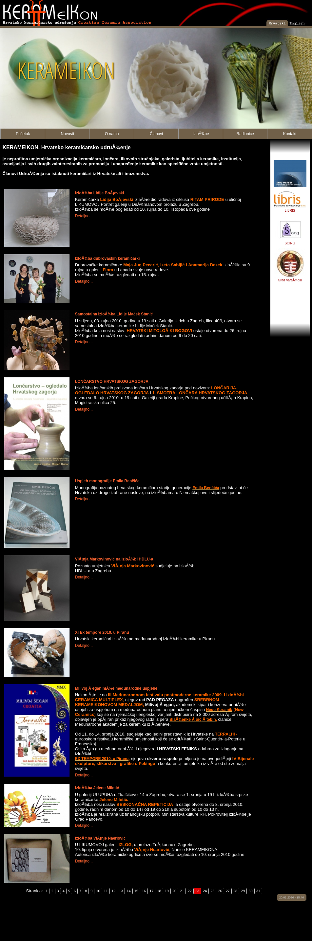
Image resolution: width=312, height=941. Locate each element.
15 (136, 891)
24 (205, 891)
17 (151, 891)
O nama (112, 134)
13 (121, 891)
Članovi (156, 134)
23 (197, 891)
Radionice (245, 134)
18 (159, 891)
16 (144, 891)
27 (228, 891)
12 (113, 891)
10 (98, 891)
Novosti (67, 134)
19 (167, 891)
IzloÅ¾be (201, 134)
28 (235, 891)
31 (258, 891)
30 (250, 891)
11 (106, 891)
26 (220, 891)
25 (212, 891)
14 (128, 891)
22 (189, 891)
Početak (23, 134)
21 (182, 891)
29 (243, 891)
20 (174, 891)
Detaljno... (84, 216)
